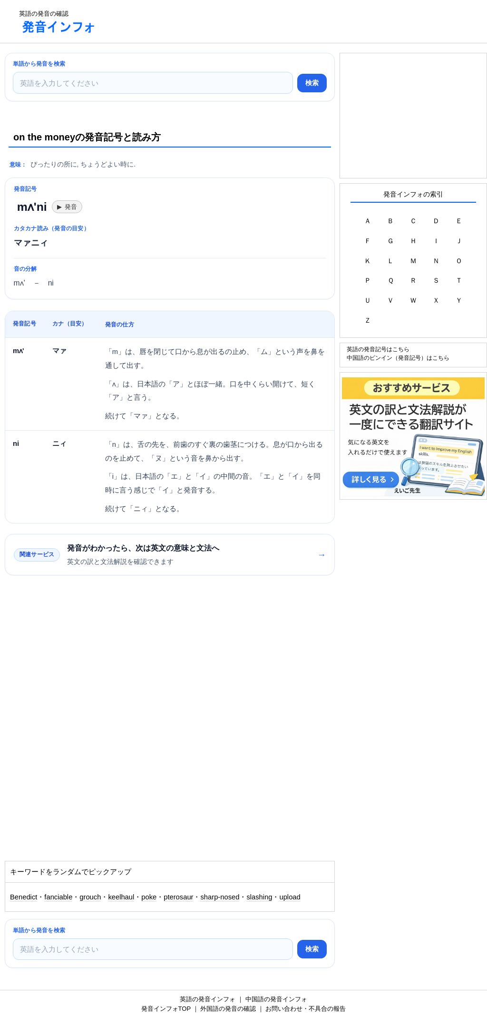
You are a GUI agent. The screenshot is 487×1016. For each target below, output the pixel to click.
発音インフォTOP (166, 1008)
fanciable (58, 897)
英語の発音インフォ (207, 999)
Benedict (23, 897)
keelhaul (121, 897)
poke (148, 897)
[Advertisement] (278, 21)
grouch (90, 897)
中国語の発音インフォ (276, 999)
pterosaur (178, 897)
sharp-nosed (219, 897)
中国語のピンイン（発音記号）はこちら (398, 358)
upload (289, 897)
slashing (259, 897)
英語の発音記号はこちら (378, 349)
